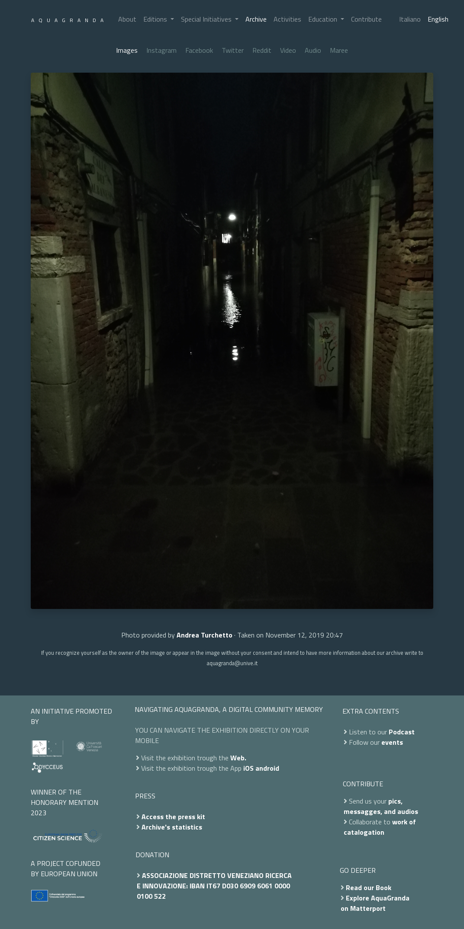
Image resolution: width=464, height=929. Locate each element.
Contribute (366, 19)
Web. (238, 758)
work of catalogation (380, 827)
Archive (256, 19)
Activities (287, 19)
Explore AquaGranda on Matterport (375, 903)
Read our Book (368, 887)
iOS (248, 768)
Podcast (402, 732)
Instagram (161, 50)
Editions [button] (156, 19)
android (267, 768)
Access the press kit (173, 816)
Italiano (410, 19)
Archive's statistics (172, 827)
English (438, 19)
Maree (339, 50)
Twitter (233, 50)
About (127, 19)
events (392, 742)
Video (288, 50)
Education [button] (323, 19)
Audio (313, 50)
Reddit (261, 50)
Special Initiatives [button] (207, 19)
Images (127, 50)
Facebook (199, 50)
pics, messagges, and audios (381, 806)
